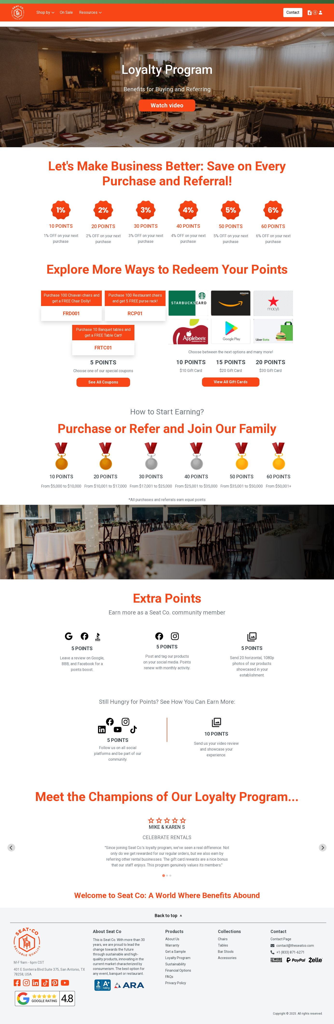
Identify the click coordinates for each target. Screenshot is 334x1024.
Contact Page (281, 939)
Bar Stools (226, 951)
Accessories (227, 958)
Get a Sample (175, 951)
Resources (88, 21)
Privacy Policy (175, 983)
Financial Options (178, 970)
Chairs (223, 939)
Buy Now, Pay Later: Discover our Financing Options (50, 6)
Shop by (43, 21)
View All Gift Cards (231, 382)
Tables (223, 945)
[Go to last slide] (11, 847)
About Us (172, 939)
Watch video (167, 105)
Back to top (168, 915)
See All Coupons (103, 382)
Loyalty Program (177, 958)
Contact (292, 21)
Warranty (172, 945)
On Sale (66, 21)
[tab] (163, 875)
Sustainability (175, 964)
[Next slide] (323, 847)
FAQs (169, 976)
